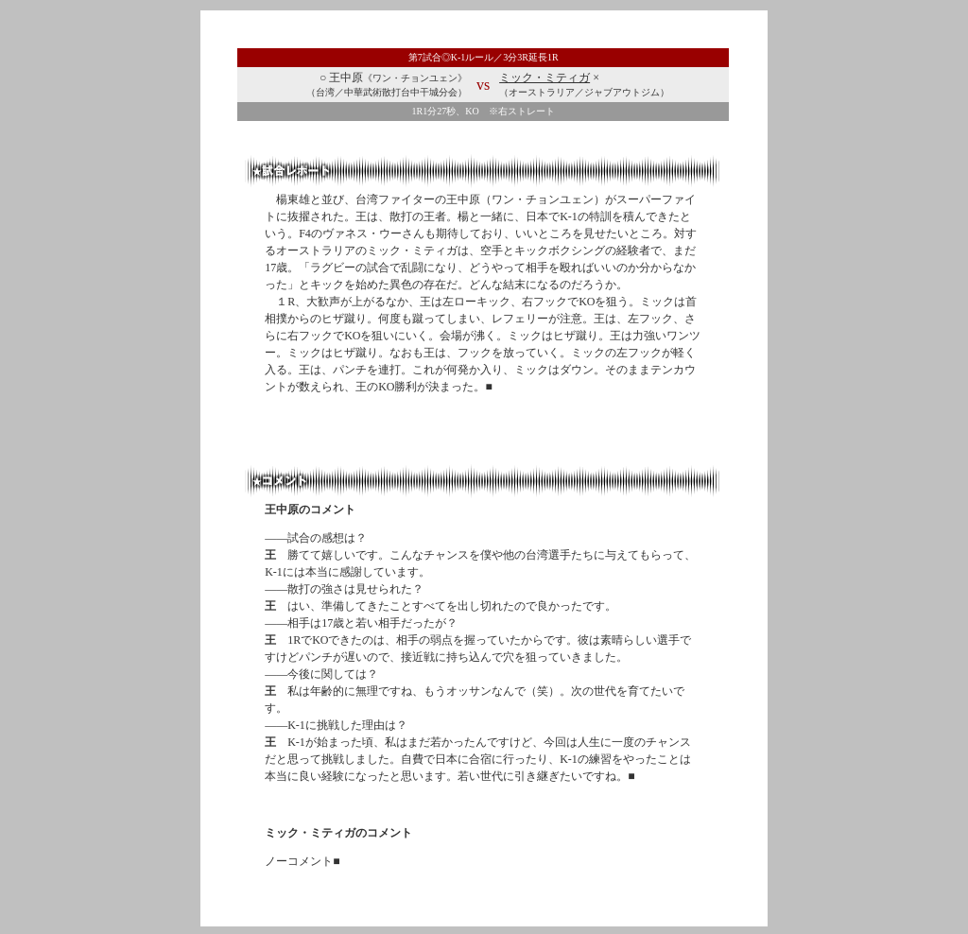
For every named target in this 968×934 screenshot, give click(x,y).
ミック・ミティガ (544, 77)
